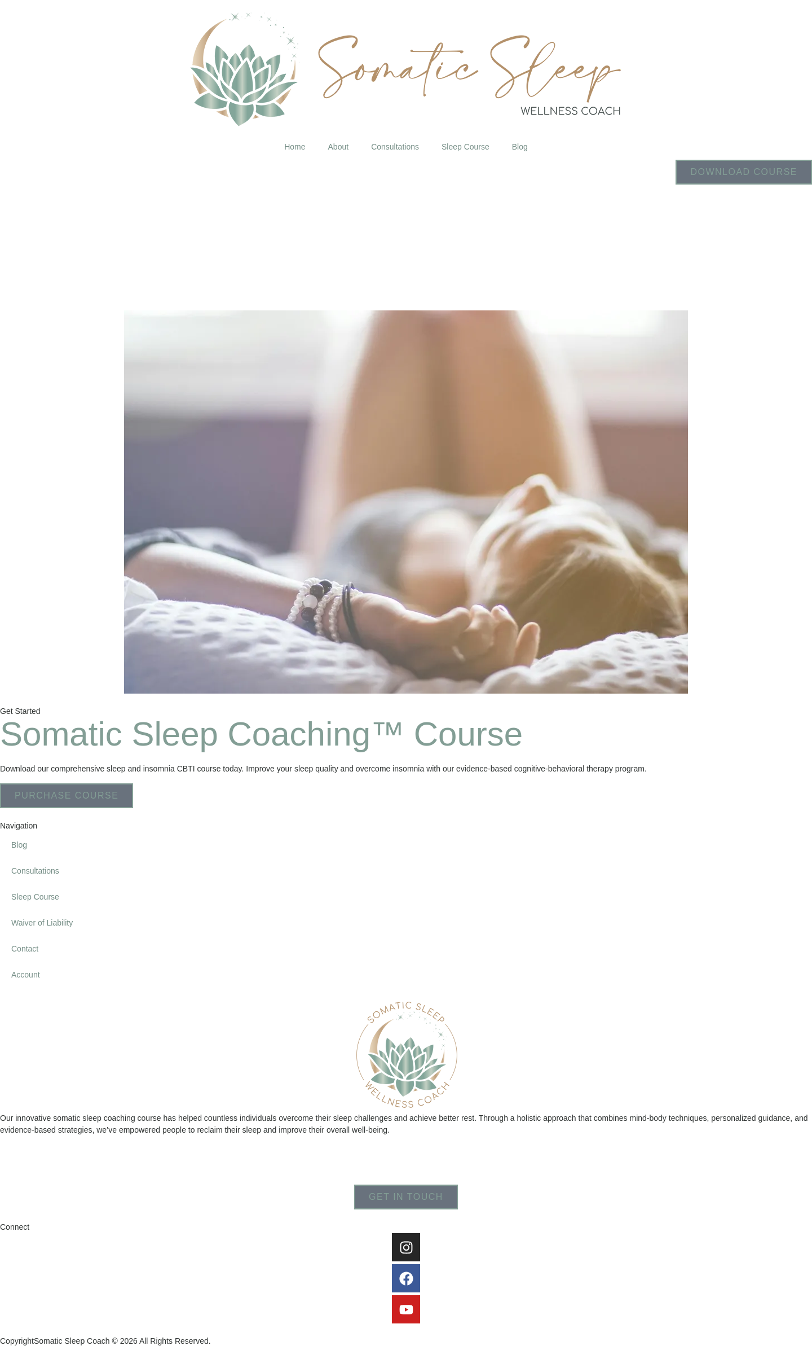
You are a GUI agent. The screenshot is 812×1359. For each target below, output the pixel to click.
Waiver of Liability (42, 922)
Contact (24, 948)
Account (25, 974)
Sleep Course (465, 146)
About (338, 146)
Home (294, 146)
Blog (520, 146)
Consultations (395, 146)
